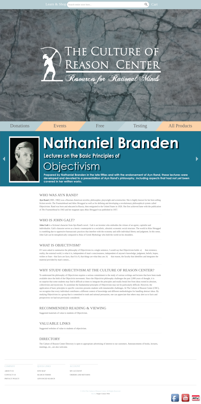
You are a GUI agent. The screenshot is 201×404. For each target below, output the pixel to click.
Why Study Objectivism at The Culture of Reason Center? (96, 270)
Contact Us (10, 375)
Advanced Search (46, 379)
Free (100, 125)
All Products (180, 125)
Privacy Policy (12, 379)
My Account (76, 371)
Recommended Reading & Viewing (72, 308)
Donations (19, 125)
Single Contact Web (103, 394)
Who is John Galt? (57, 220)
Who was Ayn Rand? (58, 195)
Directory (49, 339)
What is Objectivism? (59, 245)
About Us (9, 371)
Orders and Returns (80, 375)
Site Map (41, 371)
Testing (140, 125)
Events (59, 125)
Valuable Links (54, 323)
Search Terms (44, 375)
